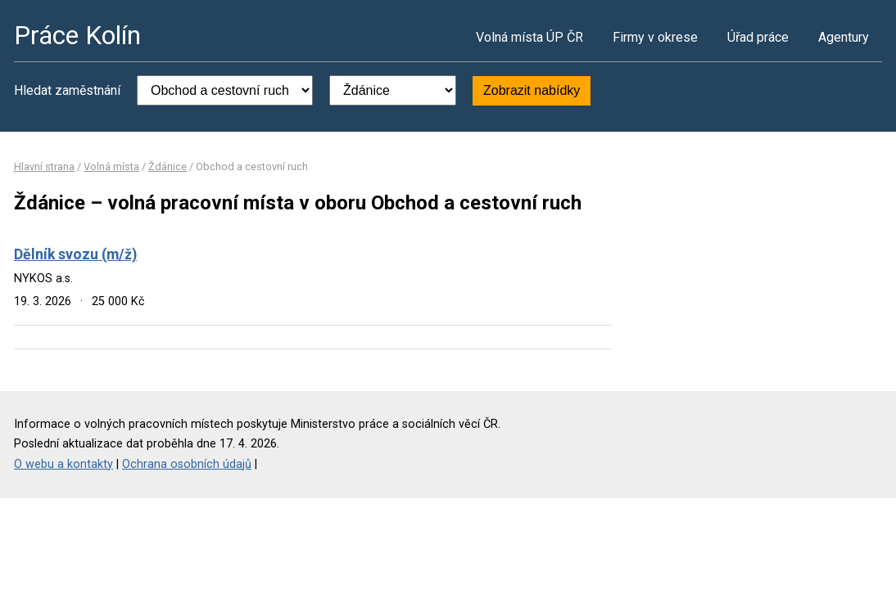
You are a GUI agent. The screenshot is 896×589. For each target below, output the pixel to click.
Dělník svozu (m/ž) (75, 254)
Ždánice (167, 166)
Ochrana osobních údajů (186, 464)
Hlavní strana (44, 166)
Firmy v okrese (655, 37)
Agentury (843, 37)
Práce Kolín (77, 35)
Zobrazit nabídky (531, 90)
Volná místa (111, 166)
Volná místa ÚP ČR (529, 37)
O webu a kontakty (63, 464)
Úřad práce (758, 37)
